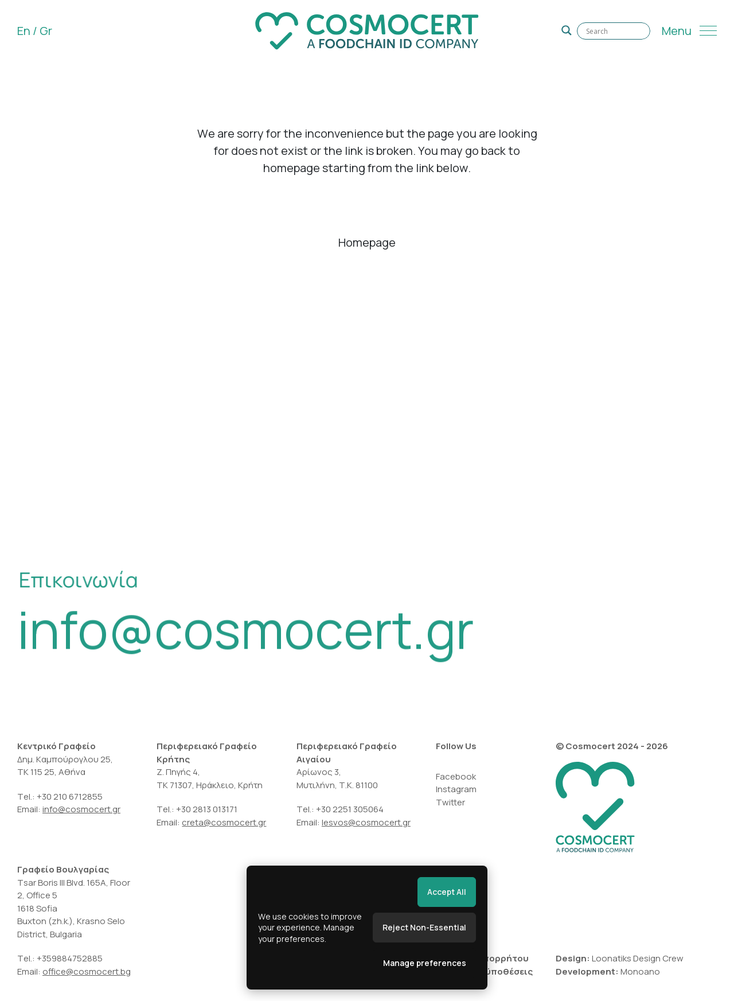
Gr (46, 30)
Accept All (446, 891)
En (23, 30)
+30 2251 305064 (350, 809)
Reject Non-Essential (424, 927)
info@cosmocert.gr (245, 635)
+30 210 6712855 (70, 796)
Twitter (450, 802)
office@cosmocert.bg (86, 971)
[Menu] (689, 31)
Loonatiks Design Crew (638, 958)
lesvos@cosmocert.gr (366, 822)
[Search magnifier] (567, 30)
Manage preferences (424, 962)
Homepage (367, 242)
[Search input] (613, 31)
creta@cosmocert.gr (224, 822)
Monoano (640, 971)
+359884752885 (70, 958)
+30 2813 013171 (206, 809)
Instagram (456, 789)
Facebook (456, 776)
